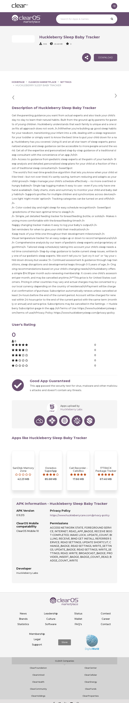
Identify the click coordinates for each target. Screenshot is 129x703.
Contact (106, 613)
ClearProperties (91, 685)
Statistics (23, 613)
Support (37, 633)
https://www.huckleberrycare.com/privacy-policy (80, 504)
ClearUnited (38, 664)
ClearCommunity (38, 678)
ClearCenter (91, 657)
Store (65, 631)
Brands (23, 607)
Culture (50, 607)
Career (106, 607)
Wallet (78, 607)
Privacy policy (87, 696)
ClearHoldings (38, 685)
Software (50, 613)
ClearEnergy (91, 671)
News (23, 602)
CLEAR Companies (64, 650)
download (105, 57)
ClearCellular (90, 664)
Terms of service (106, 696)
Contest (106, 602)
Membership (37, 622)
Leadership (51, 602)
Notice (64, 699)
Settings (65, 82)
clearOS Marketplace (42, 82)
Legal (37, 628)
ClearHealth (38, 671)
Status (78, 602)
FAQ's (78, 613)
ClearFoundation (38, 657)
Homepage (18, 82)
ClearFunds (90, 678)
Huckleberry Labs (71, 398)
